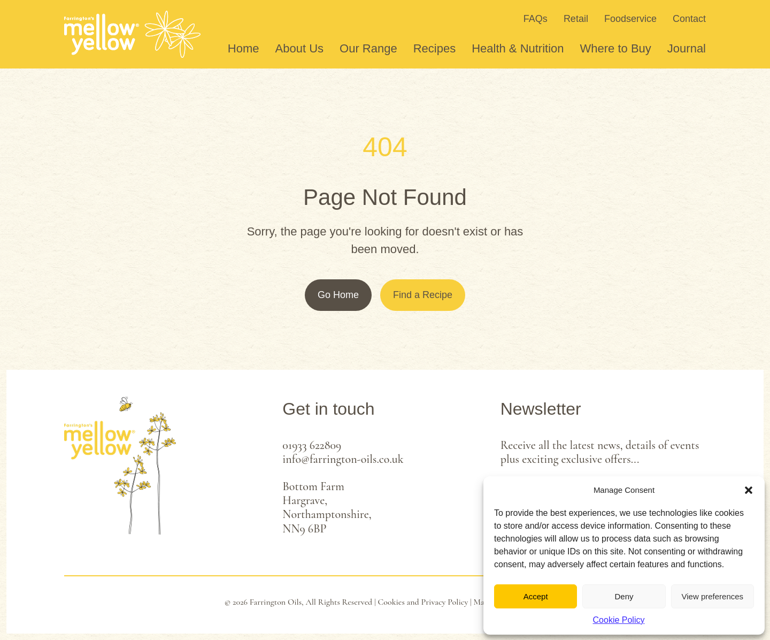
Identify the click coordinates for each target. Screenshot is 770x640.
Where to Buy (615, 48)
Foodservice (630, 18)
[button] (748, 490)
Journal (686, 48)
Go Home (338, 294)
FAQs (535, 18)
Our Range (368, 48)
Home (243, 48)
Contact (689, 18)
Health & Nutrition (518, 48)
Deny (623, 596)
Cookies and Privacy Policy (423, 602)
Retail (576, 18)
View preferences (713, 596)
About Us (299, 48)
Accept (535, 596)
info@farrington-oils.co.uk (342, 459)
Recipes (434, 48)
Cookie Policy (619, 619)
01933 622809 (311, 445)
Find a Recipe (422, 294)
